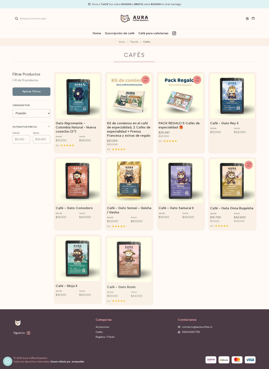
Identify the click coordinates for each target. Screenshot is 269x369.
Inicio (122, 42)
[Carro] (253, 18)
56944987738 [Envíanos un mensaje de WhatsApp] (189, 332)
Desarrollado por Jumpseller (67, 361)
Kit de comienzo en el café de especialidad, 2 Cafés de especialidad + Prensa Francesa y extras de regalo (128, 129)
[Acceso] (247, 18)
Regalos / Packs (105, 336)
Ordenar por (21, 105)
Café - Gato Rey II (224, 123)
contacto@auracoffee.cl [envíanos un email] (195, 327)
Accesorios (102, 327)
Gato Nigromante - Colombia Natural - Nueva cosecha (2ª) (76, 127)
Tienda (134, 42)
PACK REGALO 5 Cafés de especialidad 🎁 (179, 125)
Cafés (99, 332)
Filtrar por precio (31, 126)
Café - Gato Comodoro (74, 226)
